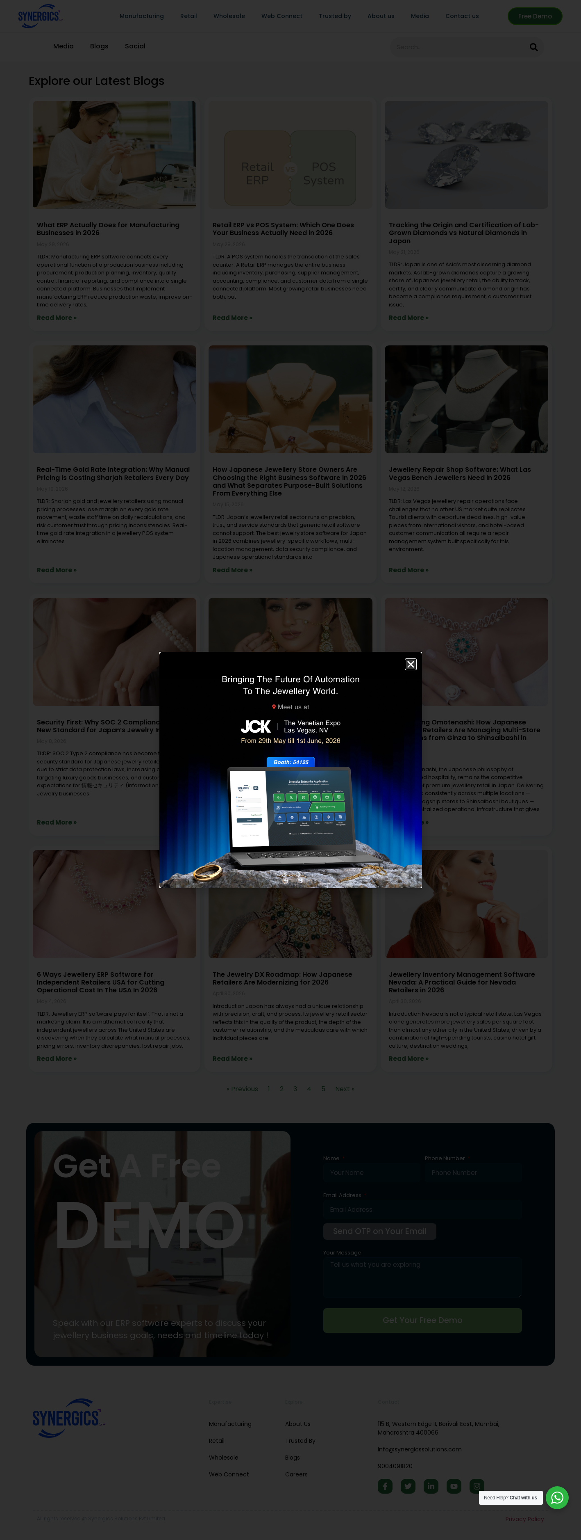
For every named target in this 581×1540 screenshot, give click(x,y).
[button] (410, 664)
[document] (290, 770)
